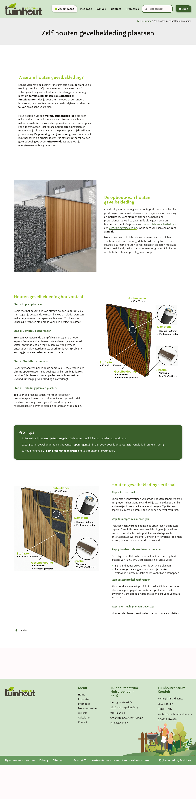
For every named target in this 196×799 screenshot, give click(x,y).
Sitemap (60, 760)
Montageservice (85, 708)
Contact (116, 9)
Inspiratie (86, 9)
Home (81, 694)
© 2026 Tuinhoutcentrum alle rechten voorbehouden (112, 760)
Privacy (46, 760)
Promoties (132, 9)
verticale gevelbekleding (123, 228)
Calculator (84, 717)
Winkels (101, 9)
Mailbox (185, 760)
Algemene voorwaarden (20, 760)
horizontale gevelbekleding (158, 224)
